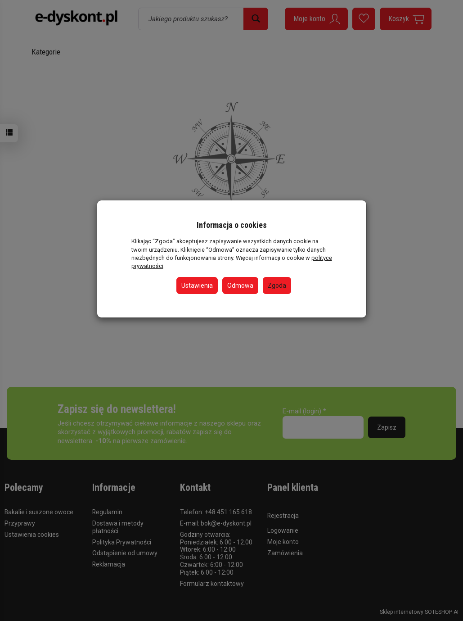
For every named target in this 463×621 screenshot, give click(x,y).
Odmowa (240, 285)
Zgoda (277, 285)
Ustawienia (197, 285)
